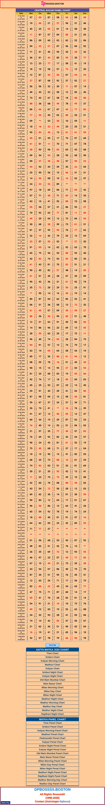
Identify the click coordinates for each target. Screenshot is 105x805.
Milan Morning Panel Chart (52, 761)
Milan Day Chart (52, 691)
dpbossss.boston (52, 789)
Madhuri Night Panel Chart (52, 772)
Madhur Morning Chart (52, 702)
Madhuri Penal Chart (52, 734)
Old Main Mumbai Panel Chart (52, 753)
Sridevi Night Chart (52, 672)
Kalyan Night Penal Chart (52, 749)
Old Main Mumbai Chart (52, 680)
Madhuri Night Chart (52, 699)
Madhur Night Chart (52, 710)
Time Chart (52, 653)
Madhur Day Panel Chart (52, 783)
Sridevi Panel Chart (52, 726)
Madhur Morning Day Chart (52, 780)
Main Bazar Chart (52, 683)
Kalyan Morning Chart (52, 661)
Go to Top (52, 645)
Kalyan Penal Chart (52, 742)
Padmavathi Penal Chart (52, 738)
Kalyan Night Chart (52, 676)
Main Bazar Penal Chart (52, 757)
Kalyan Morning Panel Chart (52, 730)
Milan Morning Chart (52, 687)
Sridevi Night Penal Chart (52, 745)
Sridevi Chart (53, 657)
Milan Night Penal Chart (52, 768)
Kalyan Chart (52, 668)
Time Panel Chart (52, 723)
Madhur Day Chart (52, 706)
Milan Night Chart (52, 695)
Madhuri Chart (52, 664)
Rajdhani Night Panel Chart (52, 776)
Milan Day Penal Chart (52, 764)
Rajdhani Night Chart (52, 714)
